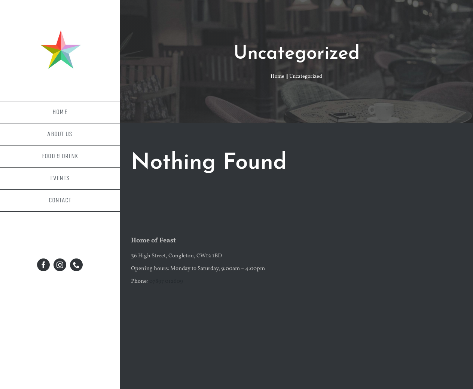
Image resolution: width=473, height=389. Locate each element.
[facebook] (43, 264)
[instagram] (60, 264)
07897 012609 (166, 281)
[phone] (76, 264)
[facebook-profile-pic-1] (60, 25)
